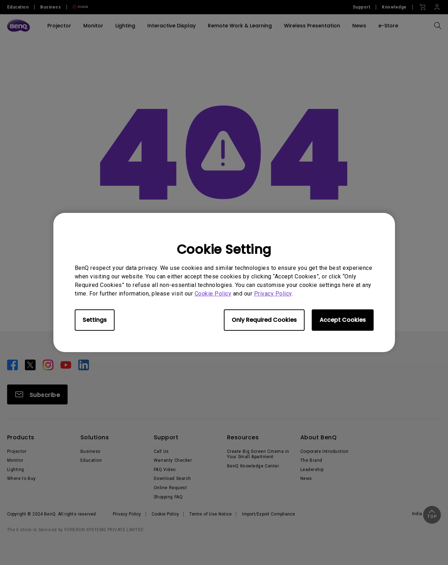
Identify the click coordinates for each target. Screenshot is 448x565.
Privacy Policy (273, 293)
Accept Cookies (343, 320)
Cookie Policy (213, 293)
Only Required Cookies (264, 320)
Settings (95, 320)
